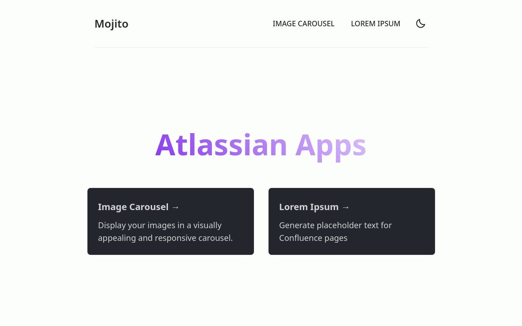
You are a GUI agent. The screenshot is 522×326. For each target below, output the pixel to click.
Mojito (112, 23)
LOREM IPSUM (375, 24)
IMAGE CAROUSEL (304, 24)
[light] (420, 23)
